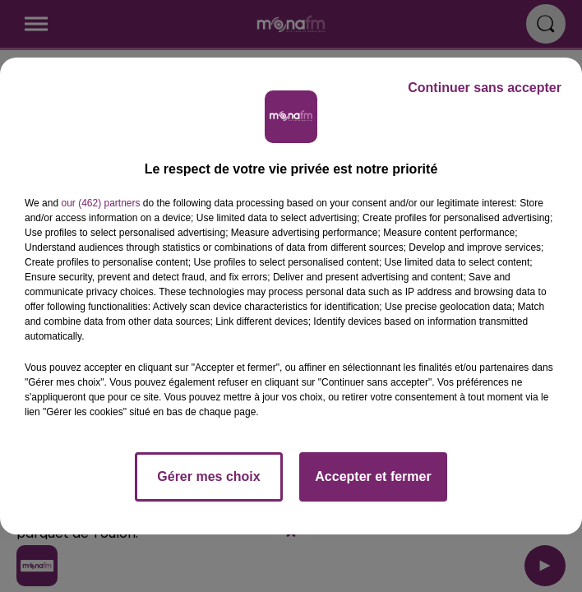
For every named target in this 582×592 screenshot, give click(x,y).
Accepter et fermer (373, 476)
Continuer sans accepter (484, 88)
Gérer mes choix (208, 476)
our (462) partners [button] (100, 203)
